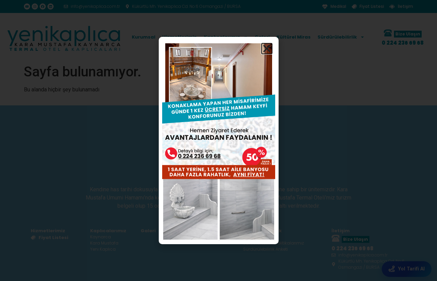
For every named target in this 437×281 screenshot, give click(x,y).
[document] (218, 140)
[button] (267, 49)
